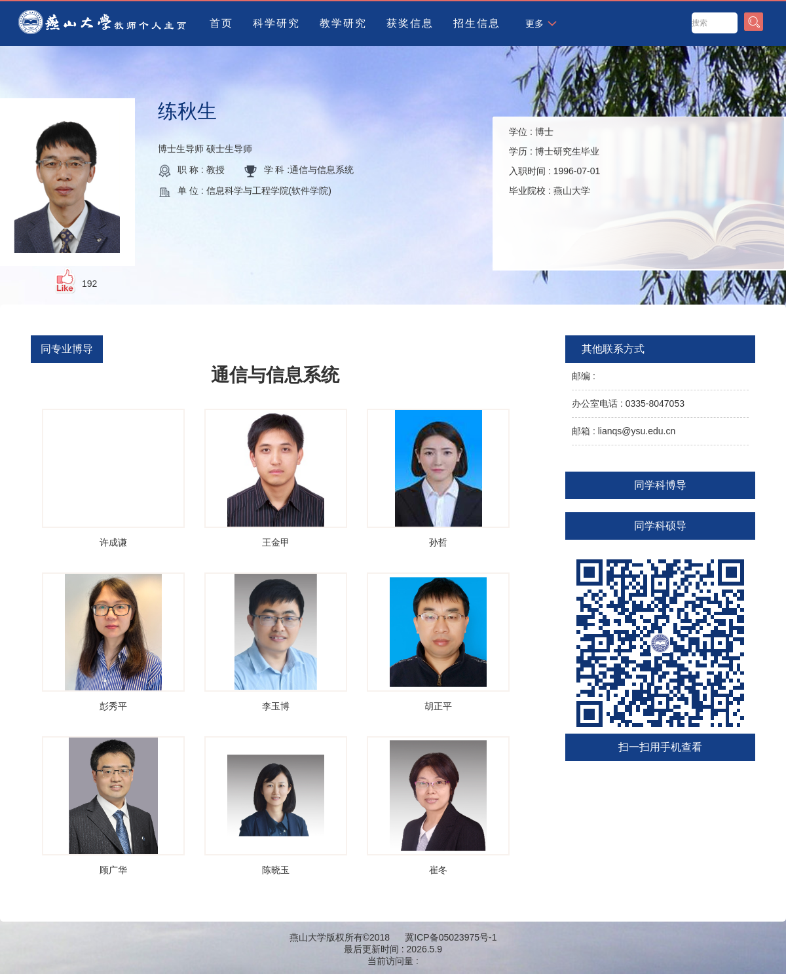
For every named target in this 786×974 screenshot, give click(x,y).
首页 (221, 23)
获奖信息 (410, 23)
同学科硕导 (660, 525)
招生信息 (476, 23)
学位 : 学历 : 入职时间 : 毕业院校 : (554, 161)
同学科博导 (660, 485)
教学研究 (343, 23)
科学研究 (276, 23)
